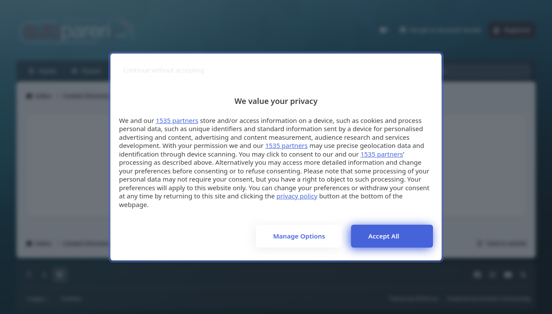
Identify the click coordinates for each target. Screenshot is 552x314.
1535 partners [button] (177, 120)
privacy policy (296, 196)
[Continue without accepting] (163, 70)
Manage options (299, 236)
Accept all (383, 236)
